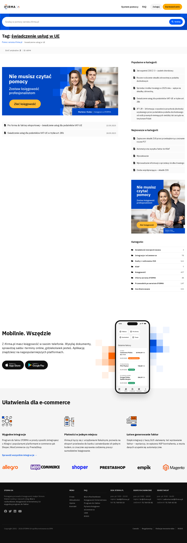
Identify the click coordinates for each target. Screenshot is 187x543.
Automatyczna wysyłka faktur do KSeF (153, 149)
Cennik (136, 528)
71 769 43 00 (171, 502)
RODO (86, 516)
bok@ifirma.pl (123, 499)
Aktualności (74, 500)
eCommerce (89, 510)
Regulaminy (147, 528)
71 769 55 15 (119, 502)
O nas (71, 497)
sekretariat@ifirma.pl (173, 499)
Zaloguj (156, 7)
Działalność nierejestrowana (148, 250)
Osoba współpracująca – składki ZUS (153, 170)
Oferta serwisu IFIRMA (145, 278)
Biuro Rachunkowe (92, 497)
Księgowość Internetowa (95, 500)
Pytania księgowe (92, 506)
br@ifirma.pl (145, 499)
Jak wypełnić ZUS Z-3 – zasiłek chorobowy (155, 70)
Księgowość (140, 272)
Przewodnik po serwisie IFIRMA (149, 283)
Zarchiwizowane (142, 289)
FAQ (144, 6)
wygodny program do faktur (16, 504)
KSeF (137, 266)
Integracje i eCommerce (146, 255)
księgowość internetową (27, 501)
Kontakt (73, 506)
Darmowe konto (172, 7)
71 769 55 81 (147, 502)
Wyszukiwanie (143, 156)
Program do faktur (92, 503)
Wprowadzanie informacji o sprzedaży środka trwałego (160, 163)
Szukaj (175, 22)
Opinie (72, 503)
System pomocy (129, 6)
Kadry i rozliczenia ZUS (146, 261)
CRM (86, 513)
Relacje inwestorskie (165, 528)
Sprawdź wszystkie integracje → (19, 455)
